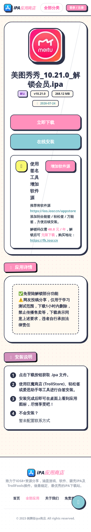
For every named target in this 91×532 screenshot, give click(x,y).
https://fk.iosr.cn (44, 240)
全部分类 (51, 7)
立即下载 (45, 122)
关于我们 (52, 498)
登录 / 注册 (76, 8)
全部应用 (32, 498)
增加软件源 (60, 166)
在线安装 (45, 141)
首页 (16, 498)
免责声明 (71, 498)
